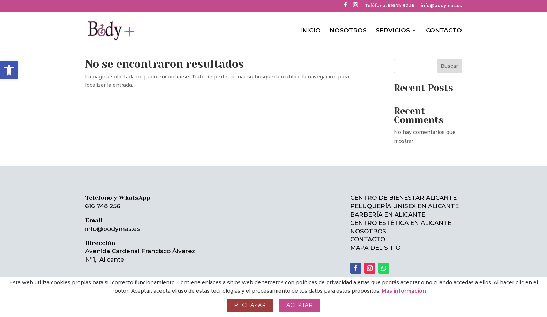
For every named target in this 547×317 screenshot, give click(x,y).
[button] (9, 70)
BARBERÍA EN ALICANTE (387, 214)
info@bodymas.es (441, 5)
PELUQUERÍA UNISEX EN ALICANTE (404, 206)
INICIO (310, 31)
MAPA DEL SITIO (375, 247)
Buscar (449, 66)
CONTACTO (444, 31)
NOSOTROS (348, 31)
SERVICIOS (393, 31)
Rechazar (250, 305)
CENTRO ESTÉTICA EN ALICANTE (400, 222)
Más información (404, 291)
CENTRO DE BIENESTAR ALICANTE (403, 197)
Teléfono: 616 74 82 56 (389, 5)
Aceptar (299, 305)
